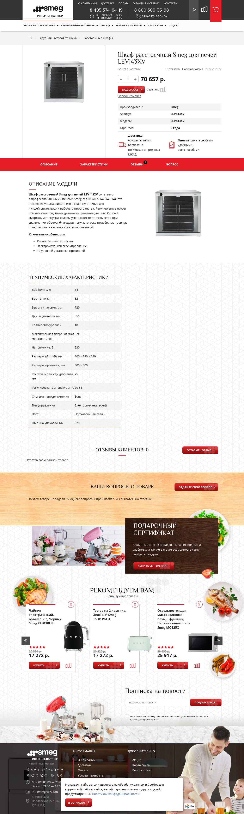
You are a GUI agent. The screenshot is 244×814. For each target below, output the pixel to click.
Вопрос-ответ (142, 770)
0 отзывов (173, 69)
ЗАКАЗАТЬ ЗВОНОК (154, 16)
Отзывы (138, 163)
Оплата (123, 3)
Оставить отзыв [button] (199, 450)
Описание (48, 164)
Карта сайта (141, 765)
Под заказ (130, 90)
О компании (87, 3)
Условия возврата (90, 775)
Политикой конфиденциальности (115, 794)
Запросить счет (129, 96)
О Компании (87, 760)
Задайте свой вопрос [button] (195, 487)
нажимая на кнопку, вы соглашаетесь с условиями (166, 717)
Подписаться (205, 702)
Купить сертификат (153, 566)
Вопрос (172, 164)
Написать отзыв (192, 69)
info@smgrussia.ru (45, 792)
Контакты (171, 3)
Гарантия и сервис (146, 3)
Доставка (107, 3)
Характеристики (94, 164)
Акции (136, 760)
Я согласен (76, 802)
